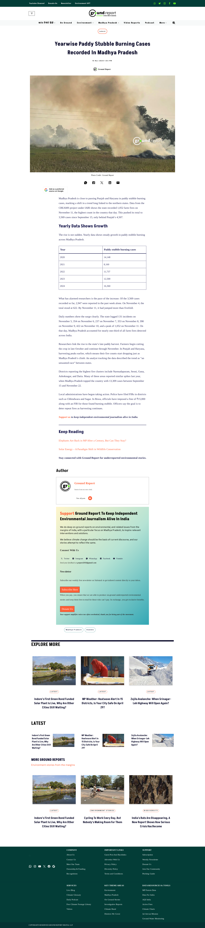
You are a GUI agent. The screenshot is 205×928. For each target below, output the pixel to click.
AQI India (146, 900)
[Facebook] (169, 3)
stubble (90, 630)
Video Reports (132, 22)
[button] (54, 22)
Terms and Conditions (113, 874)
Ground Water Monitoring (153, 919)
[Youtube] (174, 3)
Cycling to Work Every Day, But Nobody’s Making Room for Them (102, 820)
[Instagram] (164, 3)
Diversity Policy (111, 869)
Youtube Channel (37, 3)
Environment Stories (102, 811)
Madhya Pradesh (111, 895)
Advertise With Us (112, 860)
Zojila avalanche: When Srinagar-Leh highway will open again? (151, 701)
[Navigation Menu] (32, 13)
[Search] (173, 22)
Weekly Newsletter (150, 860)
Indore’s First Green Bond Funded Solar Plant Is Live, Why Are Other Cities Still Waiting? (54, 703)
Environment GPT (82, 3)
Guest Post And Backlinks (115, 855)
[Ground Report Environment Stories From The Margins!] (102, 13)
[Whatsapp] (154, 3)
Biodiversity (151, 811)
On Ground (66, 22)
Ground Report (104, 69)
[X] (159, 3)
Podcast (150, 22)
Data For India (148, 895)
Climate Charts (148, 909)
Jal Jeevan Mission (150, 914)
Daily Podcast (72, 900)
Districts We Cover (112, 914)
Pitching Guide (148, 874)
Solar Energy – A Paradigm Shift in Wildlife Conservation (90, 449)
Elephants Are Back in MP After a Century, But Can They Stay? (92, 440)
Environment (109, 890)
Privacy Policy (110, 864)
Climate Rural (110, 909)
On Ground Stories (112, 900)
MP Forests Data (149, 890)
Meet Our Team (73, 864)
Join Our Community (151, 869)
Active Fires (147, 904)
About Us (71, 855)
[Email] (90, 498)
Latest (102, 31)
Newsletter (66, 3)
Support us (64, 417)
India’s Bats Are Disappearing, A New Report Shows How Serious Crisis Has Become (151, 822)
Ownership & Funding (76, 869)
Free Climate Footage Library (79, 904)
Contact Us (71, 860)
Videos (69, 909)
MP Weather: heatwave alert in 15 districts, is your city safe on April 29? (102, 703)
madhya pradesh (74, 630)
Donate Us (52, 3)
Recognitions (72, 874)
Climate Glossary (74, 895)
